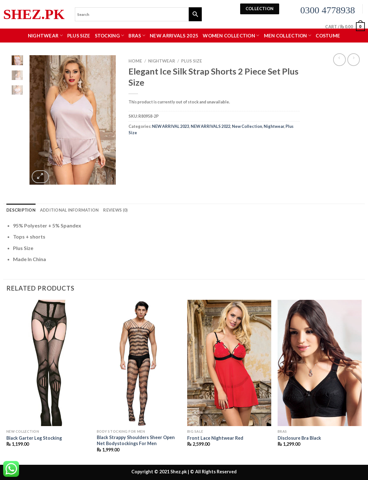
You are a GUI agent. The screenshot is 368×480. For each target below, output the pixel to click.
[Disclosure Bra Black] (320, 363)
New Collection (247, 126)
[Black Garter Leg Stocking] (48, 363)
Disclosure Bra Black (299, 438)
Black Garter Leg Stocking (34, 438)
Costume (328, 35)
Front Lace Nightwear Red (215, 438)
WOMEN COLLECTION (231, 35)
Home (135, 60)
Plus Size (78, 35)
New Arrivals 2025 (174, 35)
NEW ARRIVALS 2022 (210, 126)
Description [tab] (21, 210)
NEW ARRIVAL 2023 (170, 126)
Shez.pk (34, 14)
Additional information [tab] (69, 210)
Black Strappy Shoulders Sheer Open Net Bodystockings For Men (136, 440)
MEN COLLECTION (288, 35)
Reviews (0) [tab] (115, 210)
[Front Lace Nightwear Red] (229, 363)
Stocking (109, 35)
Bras (136, 35)
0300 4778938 (327, 10)
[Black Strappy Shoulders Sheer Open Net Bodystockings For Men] (139, 363)
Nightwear (45, 35)
